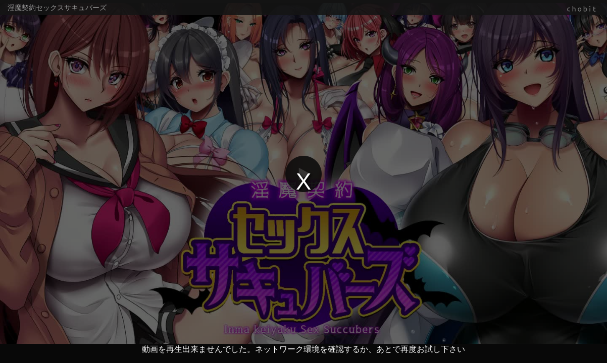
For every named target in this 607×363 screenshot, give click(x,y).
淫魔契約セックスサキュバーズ (57, 8)
